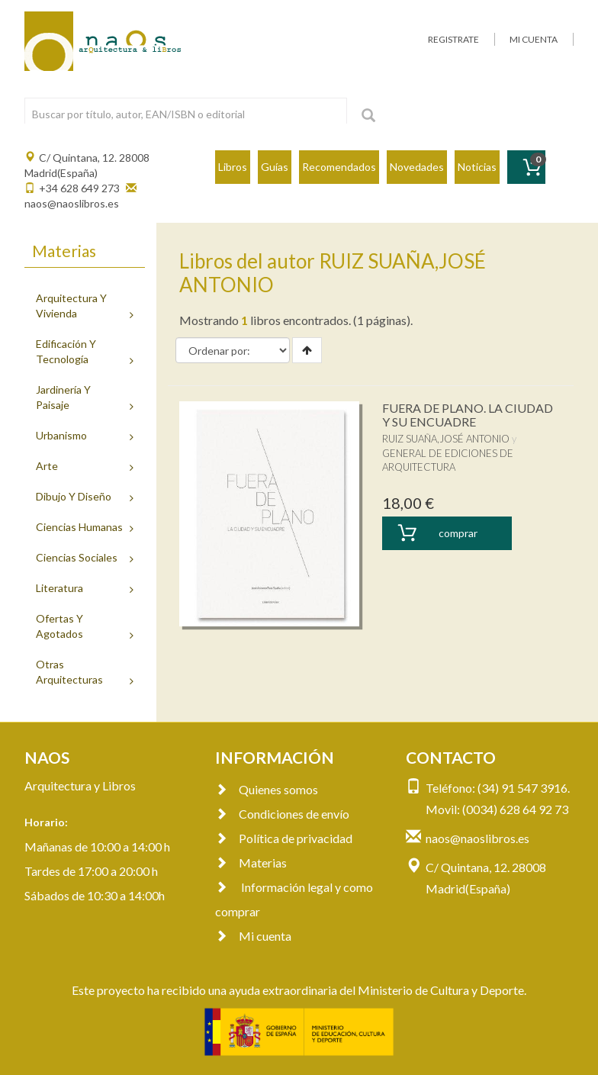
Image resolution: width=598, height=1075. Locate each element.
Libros (232, 166)
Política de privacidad (283, 838)
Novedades (417, 166)
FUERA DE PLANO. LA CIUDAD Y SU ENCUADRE (467, 415)
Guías (274, 166)
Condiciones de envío (282, 813)
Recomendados (339, 166)
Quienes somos (266, 789)
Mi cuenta (253, 936)
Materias (251, 862)
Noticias (477, 166)
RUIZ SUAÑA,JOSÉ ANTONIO (446, 439)
